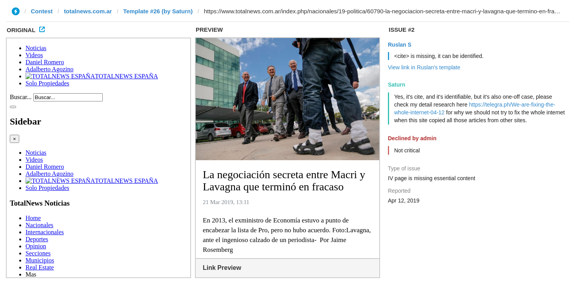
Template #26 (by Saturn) (158, 11)
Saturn (396, 84)
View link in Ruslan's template (424, 67)
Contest (42, 11)
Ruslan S (399, 45)
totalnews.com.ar (88, 11)
